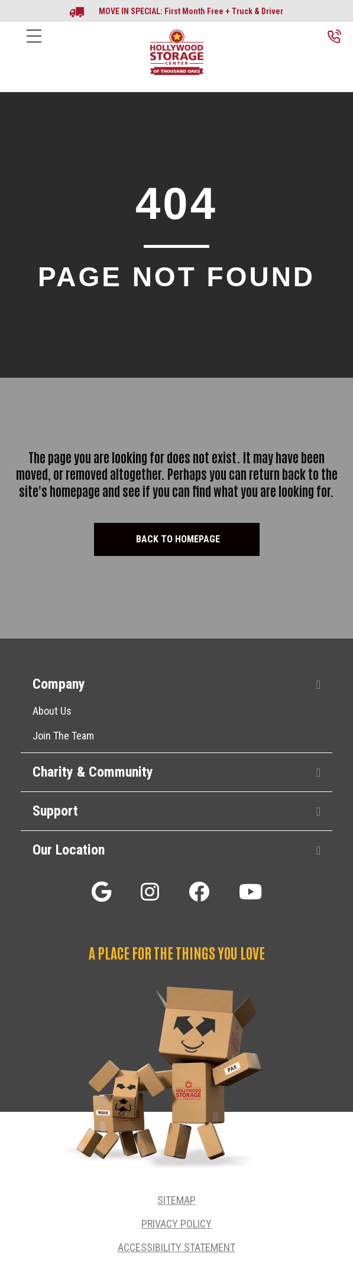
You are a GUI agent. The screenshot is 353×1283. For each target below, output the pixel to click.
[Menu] (34, 45)
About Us (52, 711)
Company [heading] (59, 684)
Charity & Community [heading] (93, 772)
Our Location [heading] (69, 850)
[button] (318, 684)
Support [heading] (55, 811)
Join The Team (63, 735)
